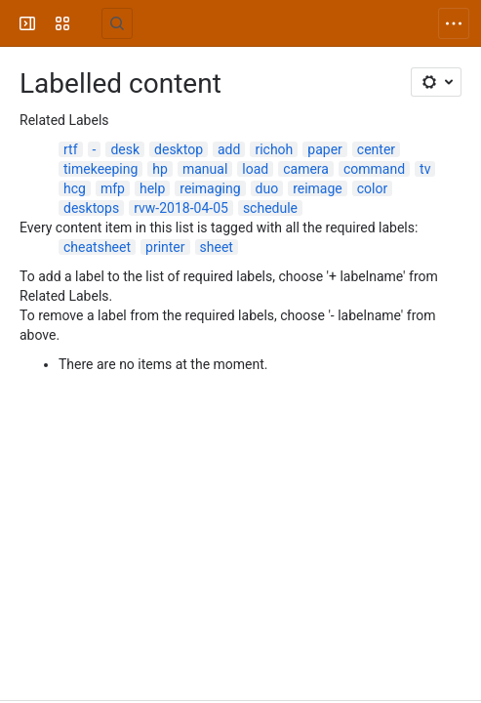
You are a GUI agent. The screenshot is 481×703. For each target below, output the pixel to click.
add (229, 149)
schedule (270, 208)
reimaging (210, 188)
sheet (216, 247)
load (255, 169)
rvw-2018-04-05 (181, 208)
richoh (274, 149)
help (152, 188)
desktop (178, 149)
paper (324, 149)
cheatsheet (97, 247)
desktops (91, 208)
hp (160, 169)
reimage (317, 188)
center (376, 149)
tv (425, 169)
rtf (70, 149)
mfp (112, 188)
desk (125, 149)
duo (267, 188)
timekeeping (100, 169)
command (374, 169)
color (372, 188)
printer (165, 247)
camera (306, 169)
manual (204, 169)
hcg (74, 188)
